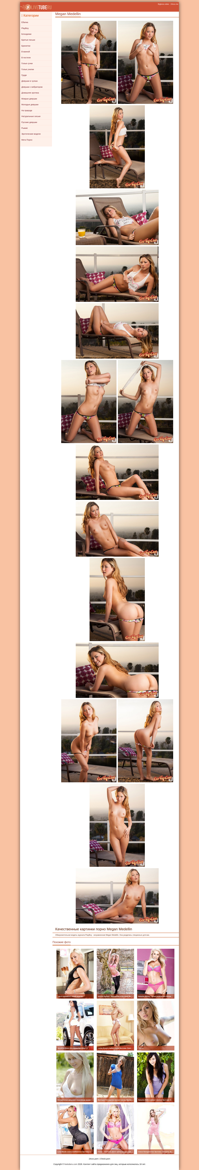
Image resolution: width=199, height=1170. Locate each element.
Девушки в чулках (29, 81)
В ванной (25, 52)
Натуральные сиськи (30, 116)
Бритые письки (28, 40)
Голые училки (27, 69)
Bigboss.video (163, 4)
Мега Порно (26, 140)
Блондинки (26, 34)
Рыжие (24, 128)
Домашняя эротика (30, 93)
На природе (26, 110)
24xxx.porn (94, 1159)
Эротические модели (31, 134)
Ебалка (24, 22)
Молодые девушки (29, 104)
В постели (26, 57)
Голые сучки (27, 63)
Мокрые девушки (29, 99)
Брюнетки (25, 46)
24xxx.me (174, 4)
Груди (24, 75)
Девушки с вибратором (31, 87)
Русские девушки (29, 122)
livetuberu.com (70, 1164)
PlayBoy (25, 28)
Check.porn (105, 1159)
